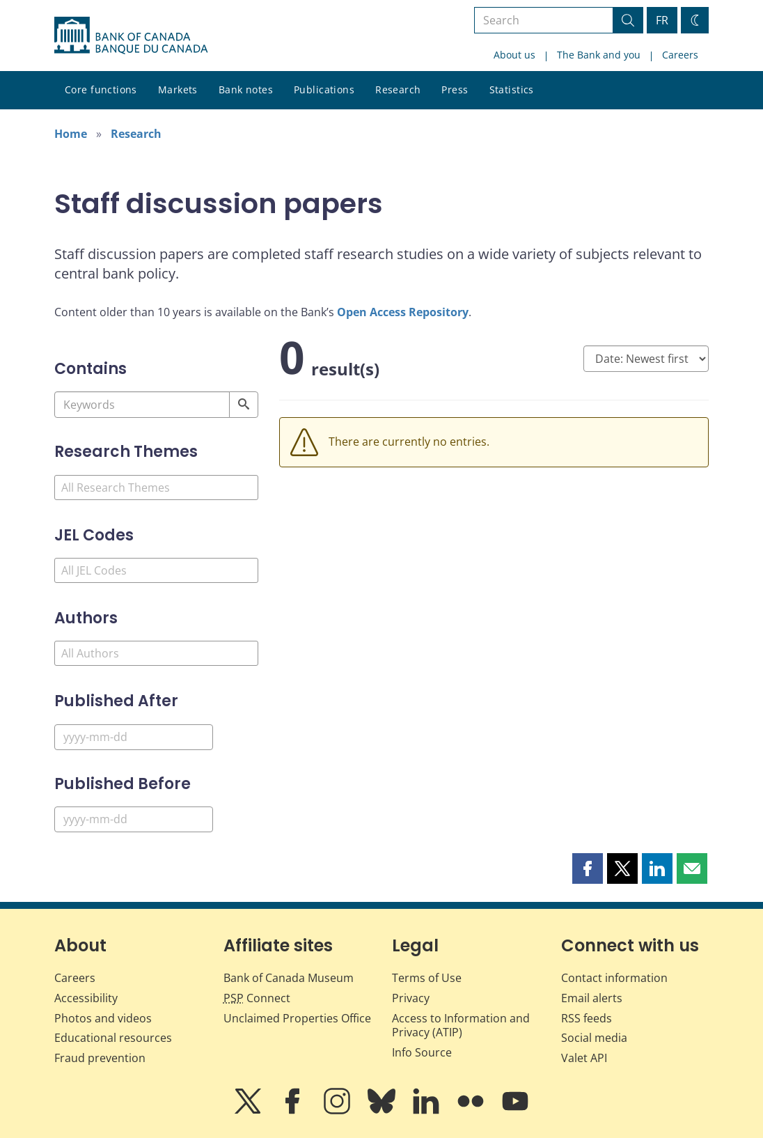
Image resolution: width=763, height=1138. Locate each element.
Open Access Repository (403, 312)
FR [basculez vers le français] (662, 20)
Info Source (422, 1052)
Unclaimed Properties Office (297, 1018)
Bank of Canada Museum (288, 977)
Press (454, 89)
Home (70, 133)
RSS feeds (586, 1018)
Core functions (101, 89)
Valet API (584, 1058)
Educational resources (113, 1037)
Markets (178, 89)
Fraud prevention (99, 1058)
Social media (594, 1037)
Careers (680, 54)
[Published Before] (133, 819)
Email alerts (591, 998)
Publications (324, 89)
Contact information (614, 977)
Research (397, 89)
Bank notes (246, 89)
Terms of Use (427, 977)
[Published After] (133, 737)
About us (514, 54)
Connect (256, 998)
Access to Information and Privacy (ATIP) (461, 1025)
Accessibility (86, 998)
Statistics (511, 89)
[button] (587, 868)
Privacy (411, 998)
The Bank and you (598, 54)
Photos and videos (103, 1018)
